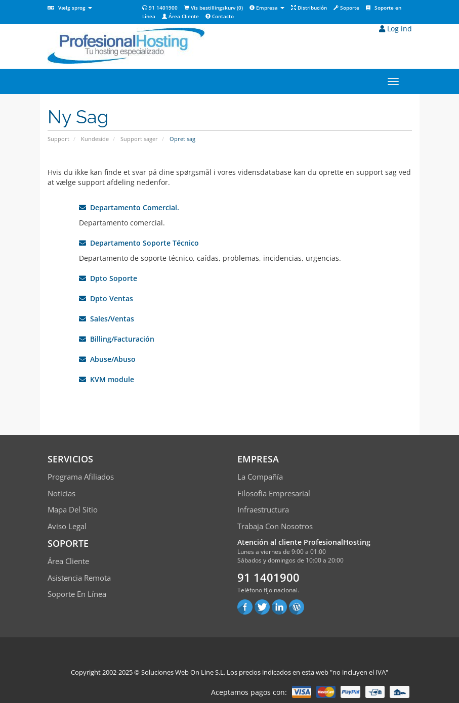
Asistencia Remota (79, 578)
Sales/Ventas (106, 318)
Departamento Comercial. (129, 207)
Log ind (395, 28)
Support (58, 139)
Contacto (219, 16)
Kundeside (95, 139)
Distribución (309, 7)
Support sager (139, 139)
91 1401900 (160, 7)
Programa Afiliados (81, 477)
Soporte (346, 7)
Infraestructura (263, 509)
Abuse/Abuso (107, 359)
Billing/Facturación (116, 339)
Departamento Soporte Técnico (139, 243)
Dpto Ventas (106, 298)
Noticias (61, 493)
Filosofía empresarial (273, 493)
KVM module (106, 379)
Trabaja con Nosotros (275, 526)
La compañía (260, 477)
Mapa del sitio (73, 509)
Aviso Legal (67, 526)
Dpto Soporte (108, 278)
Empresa (266, 7)
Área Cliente (180, 16)
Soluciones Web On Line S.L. (183, 672)
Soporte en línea (77, 594)
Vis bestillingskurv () (213, 7)
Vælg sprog (70, 7)
